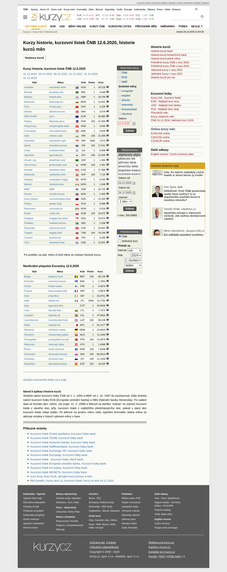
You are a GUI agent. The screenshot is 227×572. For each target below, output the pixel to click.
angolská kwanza (129, 170)
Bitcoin (99, 9)
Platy (77, 511)
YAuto (180, 3)
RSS (162, 556)
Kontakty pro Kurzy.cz (162, 551)
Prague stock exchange (166, 527)
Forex (183, 26)
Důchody (60, 529)
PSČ (138, 498)
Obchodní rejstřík (159, 3)
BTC (98, 15)
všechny (126, 113)
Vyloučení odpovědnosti (104, 547)
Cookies (111, 542)
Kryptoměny (95, 511)
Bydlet (197, 3)
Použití (153, 556)
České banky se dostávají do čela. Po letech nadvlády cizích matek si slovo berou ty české (184, 179)
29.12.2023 (45, 73)
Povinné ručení (30, 527)
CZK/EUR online (160, 140)
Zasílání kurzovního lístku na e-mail (44, 379)
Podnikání (127, 494)
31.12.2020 (91, 73)
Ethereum (115, 511)
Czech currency (162, 523)
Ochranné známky (130, 511)
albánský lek (129, 159)
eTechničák (167, 505)
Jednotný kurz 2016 (182, 120)
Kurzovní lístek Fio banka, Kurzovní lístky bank (58, 467)
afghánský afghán (129, 155)
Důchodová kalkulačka (34, 502)
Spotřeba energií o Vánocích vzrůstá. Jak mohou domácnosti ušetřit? (184, 222)
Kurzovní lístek (143, 3)
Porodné (74, 521)
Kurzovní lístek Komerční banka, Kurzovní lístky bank (62, 442)
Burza (92, 498)
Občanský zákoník (131, 515)
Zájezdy (172, 3)
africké (125, 100)
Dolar (76, 502)
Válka (167, 9)
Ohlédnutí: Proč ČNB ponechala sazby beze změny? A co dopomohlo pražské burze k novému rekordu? (184, 202)
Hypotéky (110, 9)
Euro (70, 502)
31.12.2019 (30, 77)
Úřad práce (61, 511)
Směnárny (167, 26)
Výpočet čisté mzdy (32, 498)
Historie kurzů (51, 32)
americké (127, 104)
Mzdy (110, 506)
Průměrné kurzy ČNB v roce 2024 (170, 62)
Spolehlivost (173, 498)
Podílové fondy (106, 502)
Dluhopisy (93, 502)
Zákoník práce (129, 519)
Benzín (105, 524)
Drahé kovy (95, 516)
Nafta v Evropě (96, 527)
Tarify (119, 9)
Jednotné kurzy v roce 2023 (166, 73)
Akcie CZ (44, 9)
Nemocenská (62, 521)
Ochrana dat (97, 542)
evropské (127, 91)
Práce (160, 9)
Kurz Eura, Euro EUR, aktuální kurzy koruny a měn (61, 476)
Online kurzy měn (163, 129)
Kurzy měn (69, 9)
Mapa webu (166, 514)
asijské (125, 95)
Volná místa (70, 507)
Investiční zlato (102, 520)
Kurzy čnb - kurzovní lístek (166, 97)
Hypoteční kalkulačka (33, 523)
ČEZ (138, 15)
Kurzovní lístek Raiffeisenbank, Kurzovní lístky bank (61, 446)
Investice (93, 494)
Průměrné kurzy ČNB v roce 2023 (170, 66)
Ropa (118, 19)
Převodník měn (159, 112)
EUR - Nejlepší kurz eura (165, 101)
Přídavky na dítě (31, 506)
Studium (205, 3)
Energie (128, 9)
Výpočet (40, 494)
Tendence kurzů (34, 57)
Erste (138, 19)
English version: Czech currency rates (172, 154)
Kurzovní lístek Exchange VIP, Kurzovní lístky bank (61, 450)
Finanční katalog (163, 510)
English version (163, 519)
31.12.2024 (30, 73)
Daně (124, 527)
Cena (163, 498)
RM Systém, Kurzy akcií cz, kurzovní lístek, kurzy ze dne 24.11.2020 (72, 480)
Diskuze (176, 9)
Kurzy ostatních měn (162, 116)
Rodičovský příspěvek (34, 515)
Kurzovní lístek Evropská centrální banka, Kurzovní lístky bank (68, 463)
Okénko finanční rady (165, 165)
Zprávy (34, 9)
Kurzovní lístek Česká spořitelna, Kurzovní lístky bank (63, 433)
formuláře (132, 527)
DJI (97, 19)
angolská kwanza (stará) (129, 174)
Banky (59, 494)
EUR (79, 15)
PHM (98, 524)
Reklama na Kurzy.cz (161, 542)
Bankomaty (71, 494)
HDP (104, 506)
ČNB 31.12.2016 (160, 120)
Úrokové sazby (63, 498)
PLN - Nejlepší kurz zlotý (165, 109)
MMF (124, 81)
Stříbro (114, 520)
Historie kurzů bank (162, 51)
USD (79, 19)
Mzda (70, 511)
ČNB (124, 72)
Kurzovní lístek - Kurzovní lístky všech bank (56, 459)
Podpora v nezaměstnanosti (69, 525)
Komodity (82, 9)
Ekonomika (94, 506)
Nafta (113, 524)
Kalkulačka (140, 9)
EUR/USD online (160, 133)
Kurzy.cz (27, 32)
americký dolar (129, 166)
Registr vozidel (162, 502)
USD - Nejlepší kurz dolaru (166, 105)
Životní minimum (31, 519)
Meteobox (188, 3)
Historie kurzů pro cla (163, 77)
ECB (124, 77)
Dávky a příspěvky (65, 517)
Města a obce (128, 498)
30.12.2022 (60, 73)
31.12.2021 (75, 73)
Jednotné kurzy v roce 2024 (166, 69)
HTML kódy (174, 556)
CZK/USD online (160, 137)
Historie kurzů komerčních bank (169, 54)
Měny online (77, 26)
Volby (157, 514)
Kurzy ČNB (97, 26)
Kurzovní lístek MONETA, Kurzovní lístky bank (58, 472)
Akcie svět (56, 9)
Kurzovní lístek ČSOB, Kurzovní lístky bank (56, 437)
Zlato (118, 15)
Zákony (151, 9)
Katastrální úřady (130, 506)
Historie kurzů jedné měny (165, 58)
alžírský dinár (129, 163)
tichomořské (129, 109)
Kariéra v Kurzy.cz (160, 547)
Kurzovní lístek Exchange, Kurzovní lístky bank (58, 455)
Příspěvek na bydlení (33, 511)
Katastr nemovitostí (131, 502)
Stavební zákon (129, 523)
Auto (157, 498)
